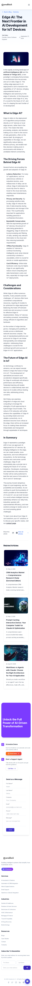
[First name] (8, 963)
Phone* (8, 811)
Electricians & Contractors (8, 909)
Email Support (5, 889)
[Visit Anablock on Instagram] (16, 982)
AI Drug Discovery (6, 922)
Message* (9, 818)
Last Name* (9, 790)
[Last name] (24, 963)
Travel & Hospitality (6, 918)
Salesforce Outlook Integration (10, 892)
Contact (3, 941)
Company (9, 797)
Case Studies (5, 938)
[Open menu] (29, 5)
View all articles (23, 533)
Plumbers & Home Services (9, 906)
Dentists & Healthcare (7, 903)
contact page (11, 523)
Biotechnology (5, 925)
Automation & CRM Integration (9, 883)
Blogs (3, 935)
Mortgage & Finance (7, 915)
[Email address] (11, 968)
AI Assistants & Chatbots (8, 880)
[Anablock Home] (7, 5)
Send (10, 830)
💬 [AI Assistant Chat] (27, 981)
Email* (8, 804)
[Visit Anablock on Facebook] (8, 982)
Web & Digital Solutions (7, 886)
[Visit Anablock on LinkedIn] (20, 982)
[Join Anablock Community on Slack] (23, 982)
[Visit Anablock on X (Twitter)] (12, 982)
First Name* (9, 783)
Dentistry (16, 12)
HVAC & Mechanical (6, 912)
